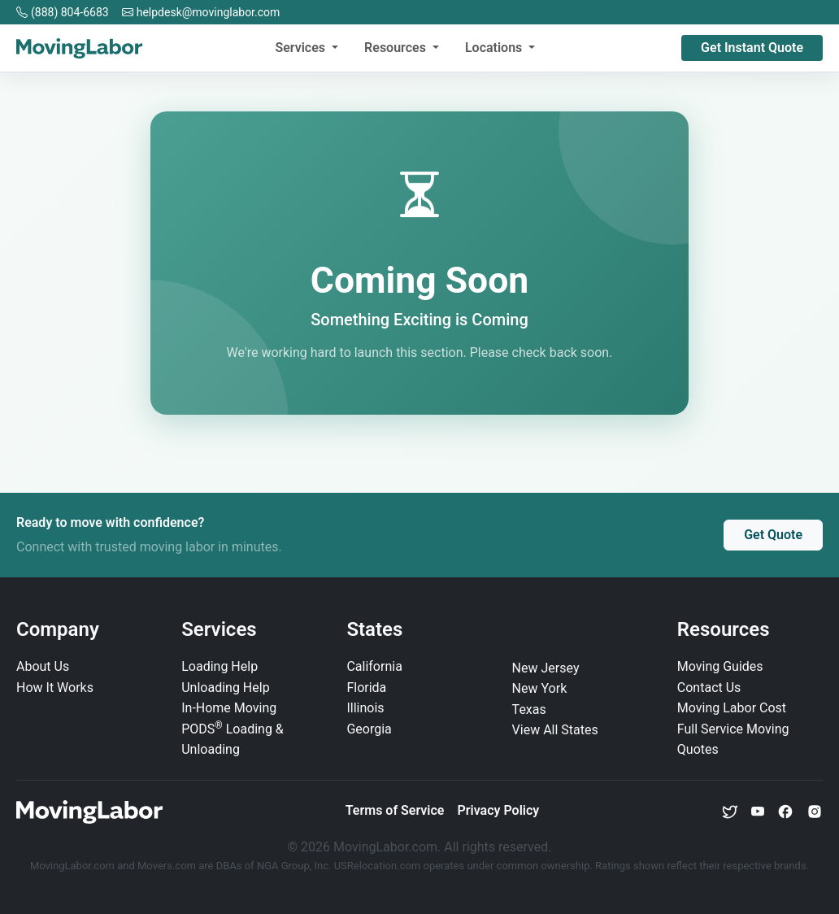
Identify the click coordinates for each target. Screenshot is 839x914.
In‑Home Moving (228, 708)
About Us (42, 666)
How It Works (54, 687)
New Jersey (546, 668)
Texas (529, 709)
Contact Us (709, 687)
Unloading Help (225, 687)
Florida (366, 687)
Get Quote (773, 534)
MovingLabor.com (73, 866)
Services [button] (301, 47)
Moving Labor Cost (731, 708)
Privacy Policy (498, 810)
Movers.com (166, 866)
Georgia (368, 729)
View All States (555, 730)
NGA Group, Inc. (294, 866)
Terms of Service (395, 810)
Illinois (365, 708)
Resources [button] (396, 47)
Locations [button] (495, 47)
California (374, 666)
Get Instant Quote (752, 47)
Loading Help (219, 666)
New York (539, 688)
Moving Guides (720, 666)
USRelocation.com (379, 866)
